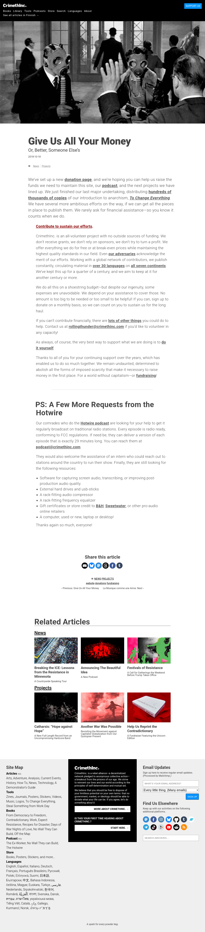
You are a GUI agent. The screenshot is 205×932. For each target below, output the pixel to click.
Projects (46, 166)
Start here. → (120, 827)
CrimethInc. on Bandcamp (191, 819)
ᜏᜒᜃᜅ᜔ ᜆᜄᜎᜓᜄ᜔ (40, 908)
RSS (19, 774)
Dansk (54, 894)
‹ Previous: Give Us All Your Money (80, 588)
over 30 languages (109, 266)
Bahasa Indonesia (42, 880)
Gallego (42, 903)
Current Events (51, 778)
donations (100, 583)
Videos (56, 797)
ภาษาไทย (22, 899)
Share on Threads (105, 565)
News (36, 166)
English (11, 866)
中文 (26, 880)
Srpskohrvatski (33, 889)
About (88, 11)
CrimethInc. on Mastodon (146, 819)
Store (51, 11)
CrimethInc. (14, 5)
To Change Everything (150, 198)
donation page (78, 179)
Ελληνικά (22, 875)
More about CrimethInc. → (111, 809)
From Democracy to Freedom (26, 815)
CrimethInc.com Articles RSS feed (184, 827)
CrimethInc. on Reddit (176, 827)
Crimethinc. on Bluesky (169, 819)
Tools (27, 11)
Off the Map (22, 834)
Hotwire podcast (95, 423)
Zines (10, 797)
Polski (10, 875)
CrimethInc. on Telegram (146, 827)
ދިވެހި (33, 903)
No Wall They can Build (42, 843)
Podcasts (40, 11)
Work (33, 820)
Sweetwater (115, 506)
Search (61, 11)
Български (14, 880)
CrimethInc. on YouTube (169, 827)
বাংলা (32, 894)
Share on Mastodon (99, 565)
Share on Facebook (112, 565)
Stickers (45, 797)
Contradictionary (17, 820)
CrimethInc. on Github (176, 819)
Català (25, 903)
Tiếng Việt (13, 903)
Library (17, 11)
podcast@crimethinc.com (58, 447)
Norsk (25, 908)
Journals (21, 797)
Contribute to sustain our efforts (64, 226)
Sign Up (192, 796)
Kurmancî (12, 908)
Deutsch (46, 866)
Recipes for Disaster (36, 824)
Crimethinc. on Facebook (153, 819)
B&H (100, 506)
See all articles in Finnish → (21, 15)
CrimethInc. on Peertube (161, 827)
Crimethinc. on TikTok (153, 827)
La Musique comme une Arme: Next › (123, 588)
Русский (53, 871)
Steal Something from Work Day (27, 806)
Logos (20, 801)
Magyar (22, 885)
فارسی (56, 885)
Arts (9, 778)
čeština (11, 885)
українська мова (41, 899)
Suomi (34, 875)
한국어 (49, 889)
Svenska (43, 894)
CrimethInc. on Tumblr (184, 819)
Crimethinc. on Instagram (161, 819)
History (11, 783)
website (90, 583)
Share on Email (85, 565)
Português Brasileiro (32, 871)
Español (22, 866)
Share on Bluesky (92, 565)
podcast (109, 185)
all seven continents (148, 266)
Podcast (11, 838)
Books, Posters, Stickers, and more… (30, 857)
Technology (45, 783)
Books (7, 11)
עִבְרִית (10, 899)
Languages (75, 11)
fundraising (146, 375)
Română (12, 894)
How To (22, 783)
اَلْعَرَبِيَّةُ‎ (23, 894)
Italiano (34, 866)
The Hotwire (14, 848)
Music (10, 801)
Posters (33, 797)
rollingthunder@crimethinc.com (96, 326)
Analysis (33, 778)
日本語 (44, 875)
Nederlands (14, 889)
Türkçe (45, 885)
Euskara (34, 885)
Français (12, 871)
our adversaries (122, 254)
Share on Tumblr (119, 565)
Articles (11, 773)
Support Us (193, 5)
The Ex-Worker (16, 843)
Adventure (20, 778)
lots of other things (124, 321)
